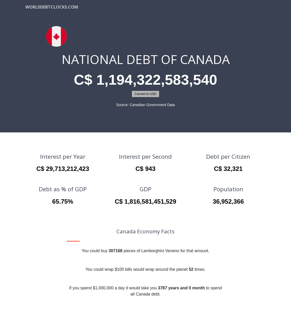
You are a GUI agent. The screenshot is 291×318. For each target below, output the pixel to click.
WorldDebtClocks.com (51, 7)
